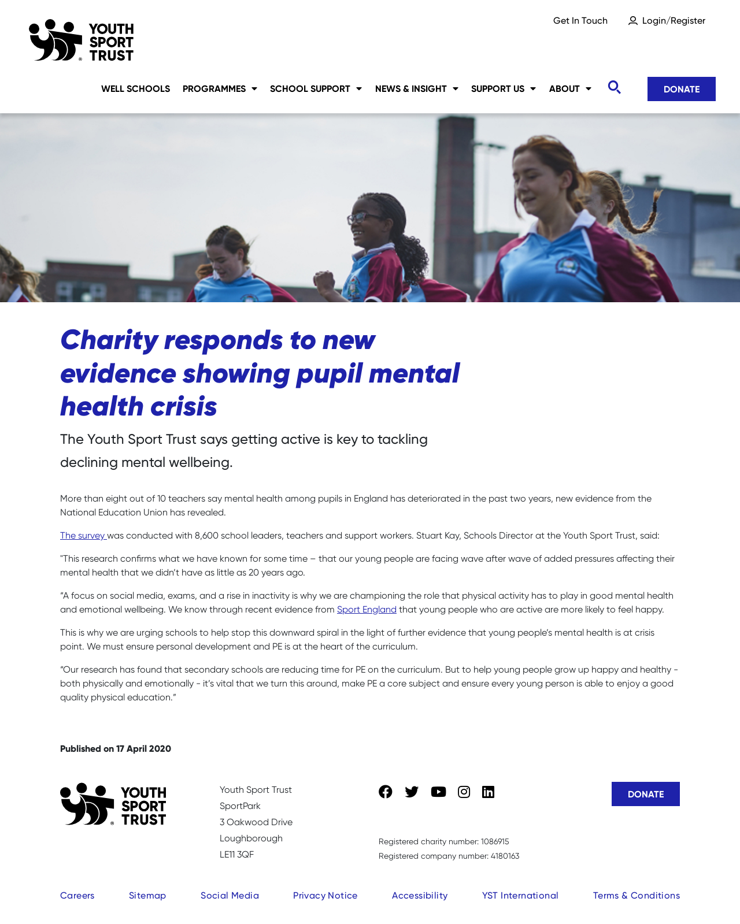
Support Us (503, 88)
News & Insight (416, 88)
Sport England (367, 609)
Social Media (230, 895)
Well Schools (135, 88)
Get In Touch (580, 20)
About (570, 88)
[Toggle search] (614, 87)
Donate (682, 89)
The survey (83, 535)
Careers (77, 895)
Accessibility (419, 895)
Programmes (220, 88)
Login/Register (673, 20)
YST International (520, 895)
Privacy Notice (325, 895)
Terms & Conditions (636, 895)
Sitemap (147, 895)
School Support (316, 88)
